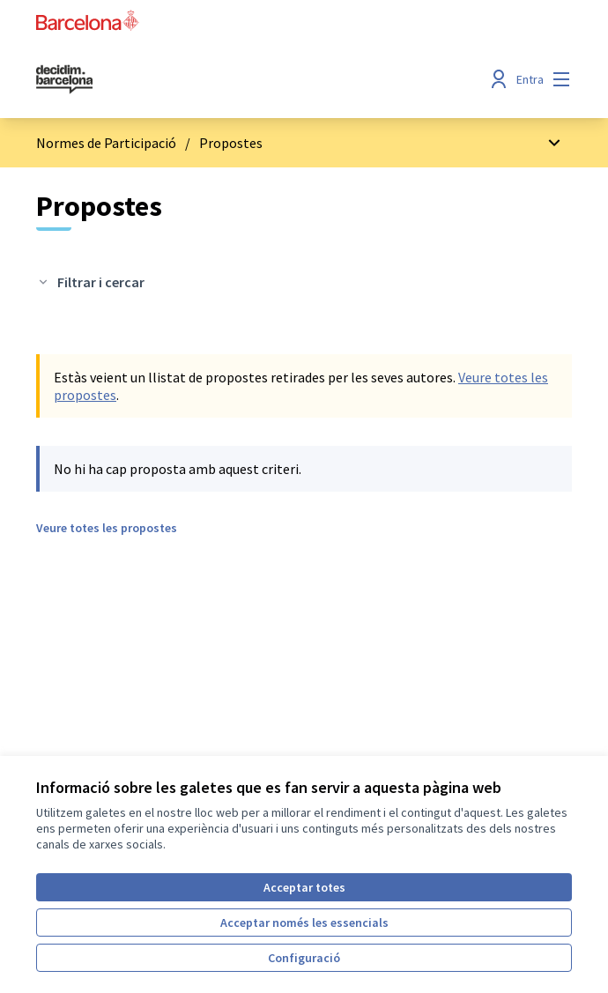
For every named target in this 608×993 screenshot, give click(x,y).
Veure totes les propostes (106, 528)
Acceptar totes (304, 887)
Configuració (304, 958)
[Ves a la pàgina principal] (235, 79)
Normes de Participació (106, 143)
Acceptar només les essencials (304, 922)
